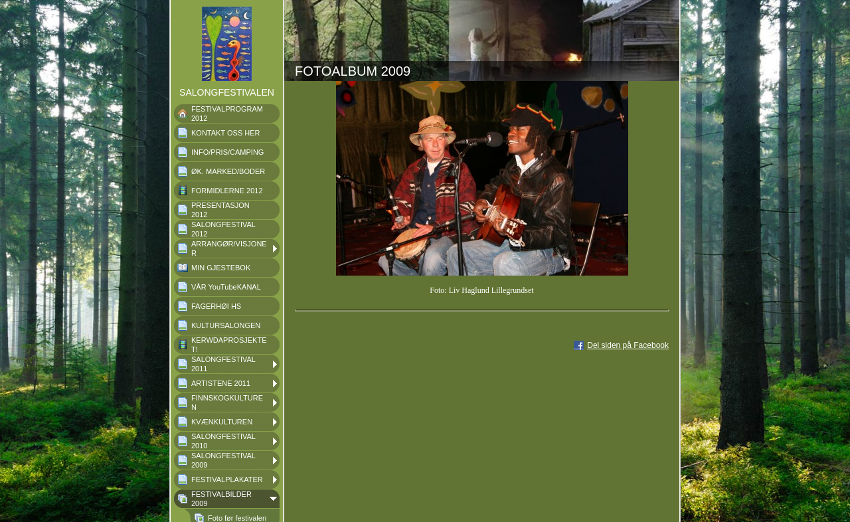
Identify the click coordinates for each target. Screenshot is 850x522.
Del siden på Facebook (628, 345)
